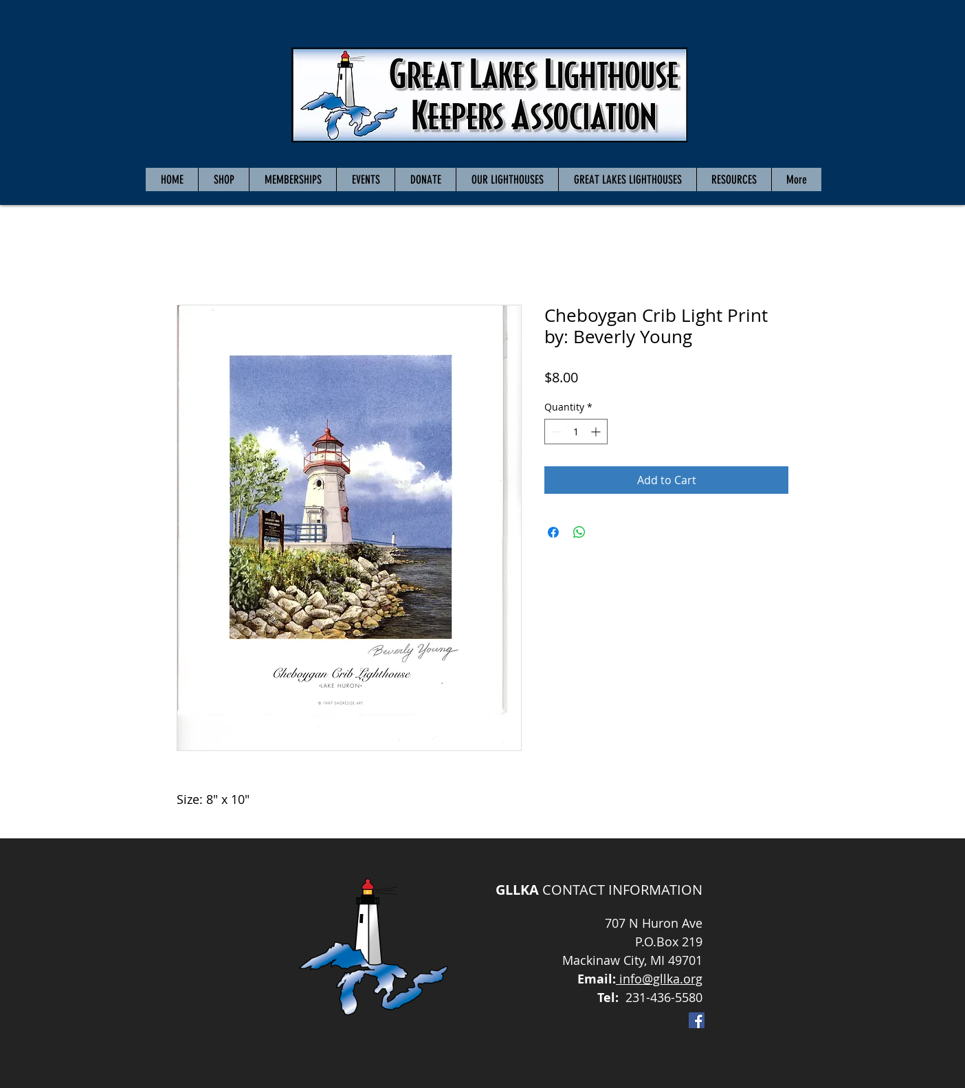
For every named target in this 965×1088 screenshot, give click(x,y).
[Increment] (597, 432)
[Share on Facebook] (553, 532)
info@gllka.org (659, 978)
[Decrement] (555, 432)
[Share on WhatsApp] (579, 532)
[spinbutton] (576, 432)
